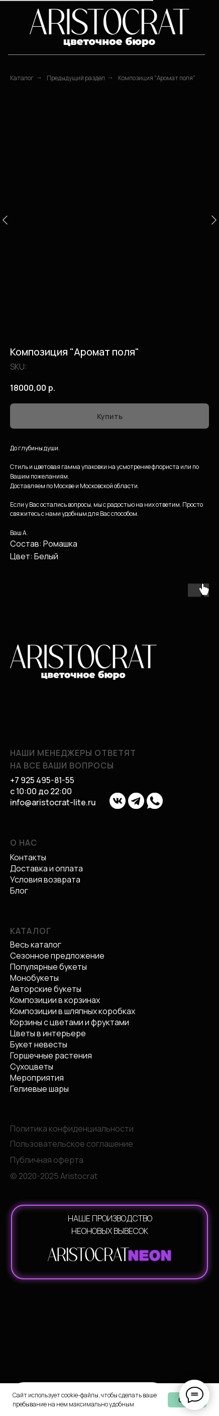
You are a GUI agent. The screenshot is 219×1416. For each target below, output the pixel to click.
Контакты (28, 857)
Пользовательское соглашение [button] (71, 1143)
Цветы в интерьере (48, 1033)
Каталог (22, 78)
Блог (19, 890)
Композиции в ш (40, 1011)
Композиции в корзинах (55, 1000)
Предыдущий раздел (76, 78)
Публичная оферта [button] (46, 1159)
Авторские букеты (45, 988)
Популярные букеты (48, 966)
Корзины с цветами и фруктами (69, 1022)
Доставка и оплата (46, 868)
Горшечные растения (51, 1055)
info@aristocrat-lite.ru (53, 802)
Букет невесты (38, 1044)
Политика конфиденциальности (72, 1128)
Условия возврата (45, 879)
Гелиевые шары (39, 1088)
